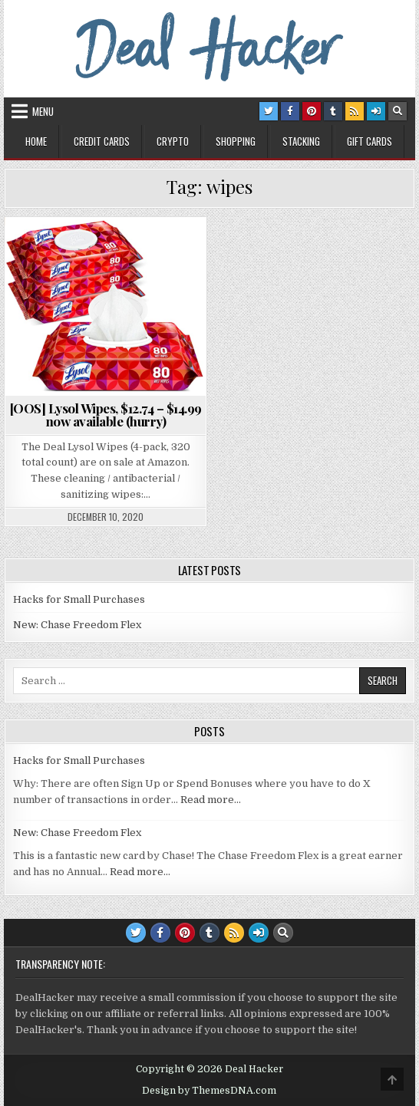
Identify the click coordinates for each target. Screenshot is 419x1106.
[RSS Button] (354, 111)
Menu (43, 111)
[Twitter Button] (268, 111)
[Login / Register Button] (376, 111)
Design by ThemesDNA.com (209, 1090)
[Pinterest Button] (311, 111)
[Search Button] (397, 111)
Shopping (236, 141)
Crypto (173, 141)
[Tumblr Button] (333, 111)
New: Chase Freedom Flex (77, 624)
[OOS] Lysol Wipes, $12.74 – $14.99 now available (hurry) (106, 415)
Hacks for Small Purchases (79, 599)
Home (36, 141)
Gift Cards (369, 141)
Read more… (210, 799)
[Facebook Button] (290, 111)
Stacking (301, 141)
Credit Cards (102, 141)
